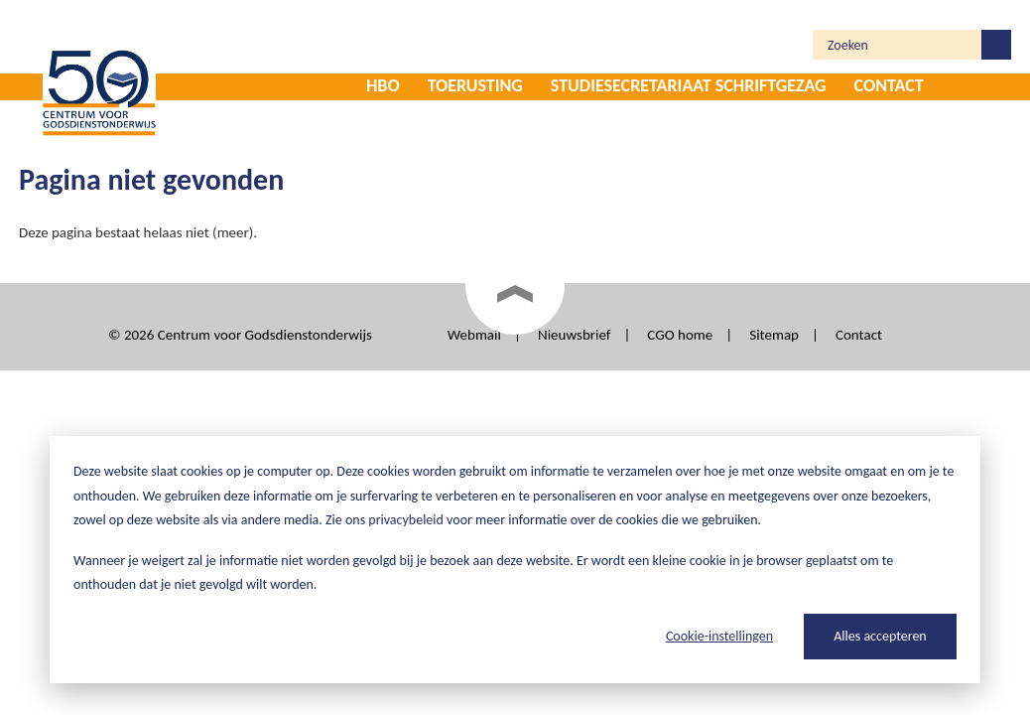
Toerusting (475, 85)
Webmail (474, 335)
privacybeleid (406, 519)
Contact (889, 85)
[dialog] (515, 559)
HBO (383, 85)
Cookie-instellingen (719, 636)
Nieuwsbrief (574, 335)
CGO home (679, 335)
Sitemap (774, 335)
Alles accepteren (880, 636)
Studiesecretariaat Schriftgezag (689, 85)
